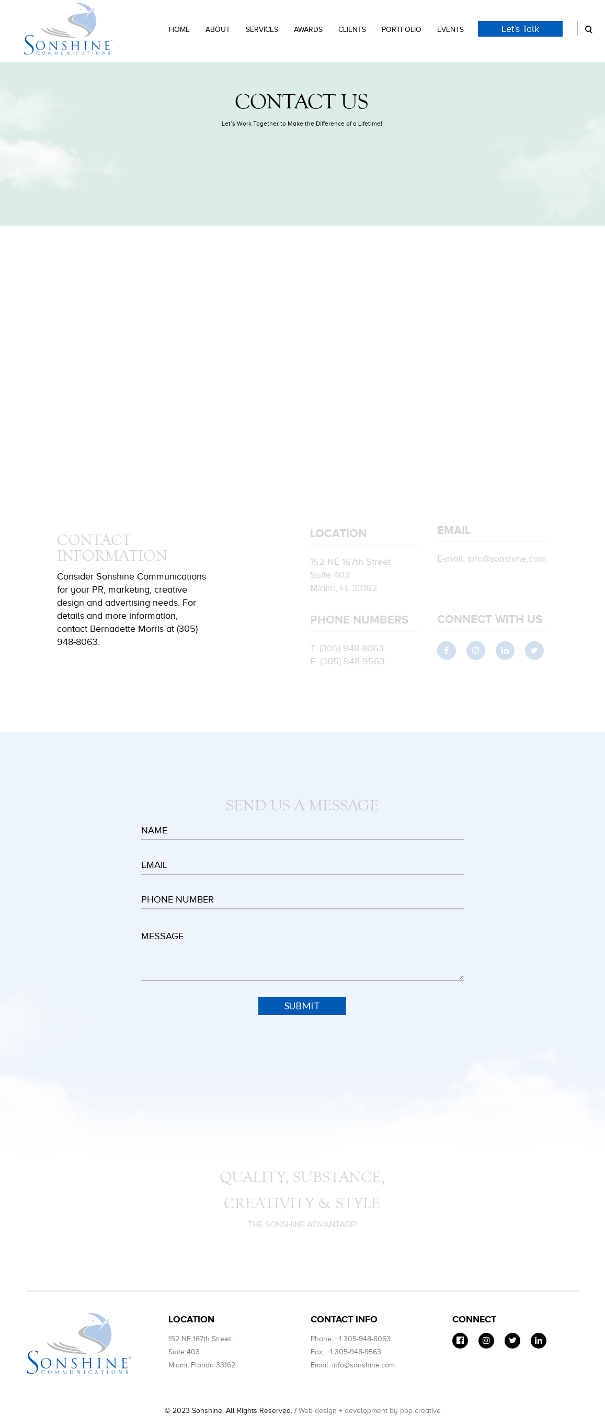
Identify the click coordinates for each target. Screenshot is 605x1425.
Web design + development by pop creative (370, 1411)
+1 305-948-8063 (363, 1339)
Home (179, 30)
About (218, 30)
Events (450, 30)
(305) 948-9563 (352, 663)
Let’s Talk (520, 29)
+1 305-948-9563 (353, 1352)
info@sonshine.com (506, 560)
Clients (352, 30)
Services (262, 30)
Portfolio (401, 30)
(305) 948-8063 (351, 649)
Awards (308, 30)
